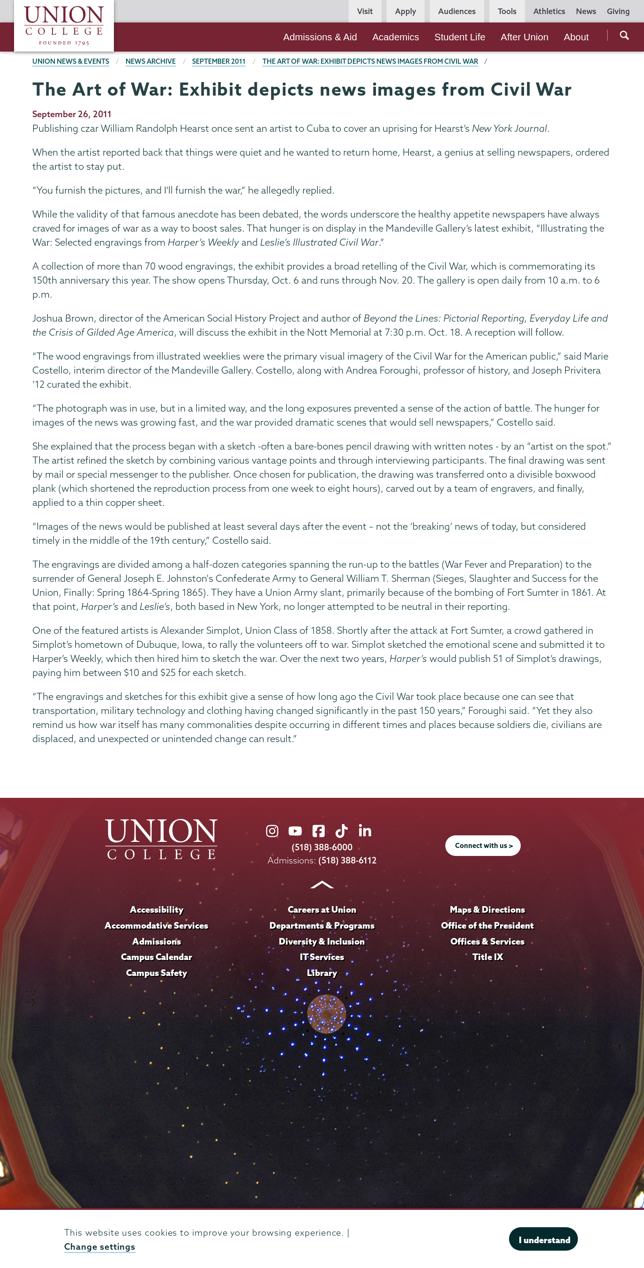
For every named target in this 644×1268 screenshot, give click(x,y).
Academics (395, 37)
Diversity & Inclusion (322, 940)
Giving (618, 11)
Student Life (460, 37)
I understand (544, 1239)
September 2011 (219, 61)
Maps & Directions (487, 909)
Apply (405, 11)
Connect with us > (484, 845)
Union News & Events (70, 61)
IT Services (322, 956)
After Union (524, 37)
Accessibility (156, 909)
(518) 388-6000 (322, 847)
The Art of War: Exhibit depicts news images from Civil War (370, 61)
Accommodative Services (156, 924)
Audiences (457, 11)
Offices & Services (487, 940)
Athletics (549, 11)
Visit (365, 11)
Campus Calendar (156, 956)
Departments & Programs (322, 924)
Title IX (487, 956)
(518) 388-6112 (347, 860)
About (576, 37)
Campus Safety (156, 972)
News (586, 11)
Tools (507, 11)
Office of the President (487, 924)
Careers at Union (322, 909)
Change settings (99, 1246)
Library (322, 972)
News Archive (151, 61)
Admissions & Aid (320, 37)
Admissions (156, 940)
